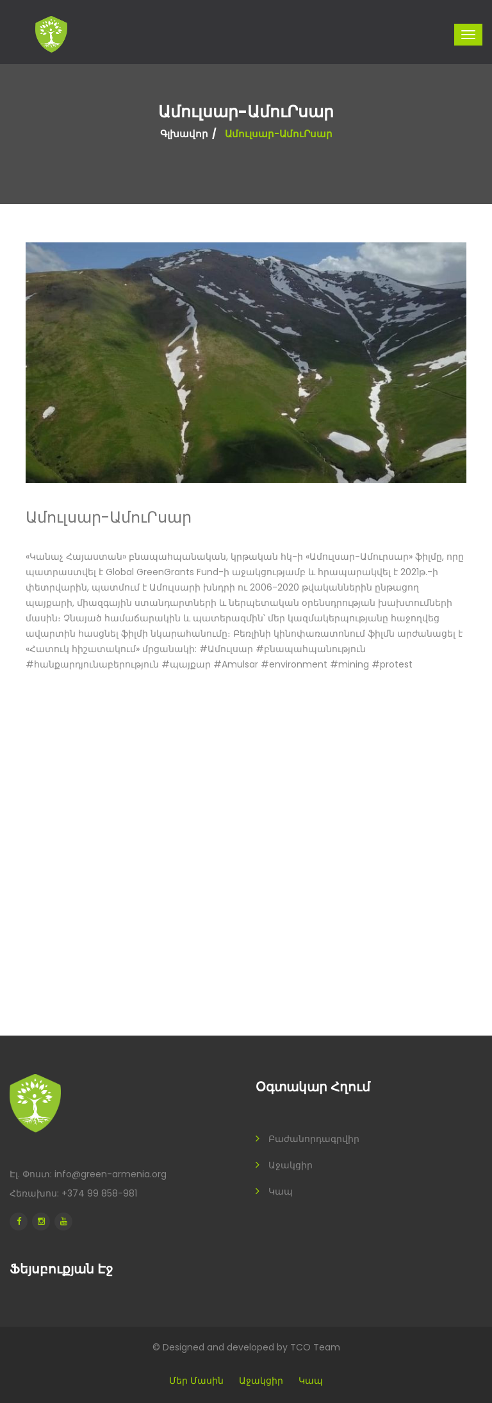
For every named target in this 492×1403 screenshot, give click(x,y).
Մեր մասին (196, 1380)
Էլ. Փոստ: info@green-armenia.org (88, 1174)
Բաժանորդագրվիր (313, 1138)
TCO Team (315, 1347)
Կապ (280, 1191)
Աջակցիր (290, 1165)
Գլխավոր (184, 134)
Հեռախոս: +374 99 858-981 (73, 1193)
